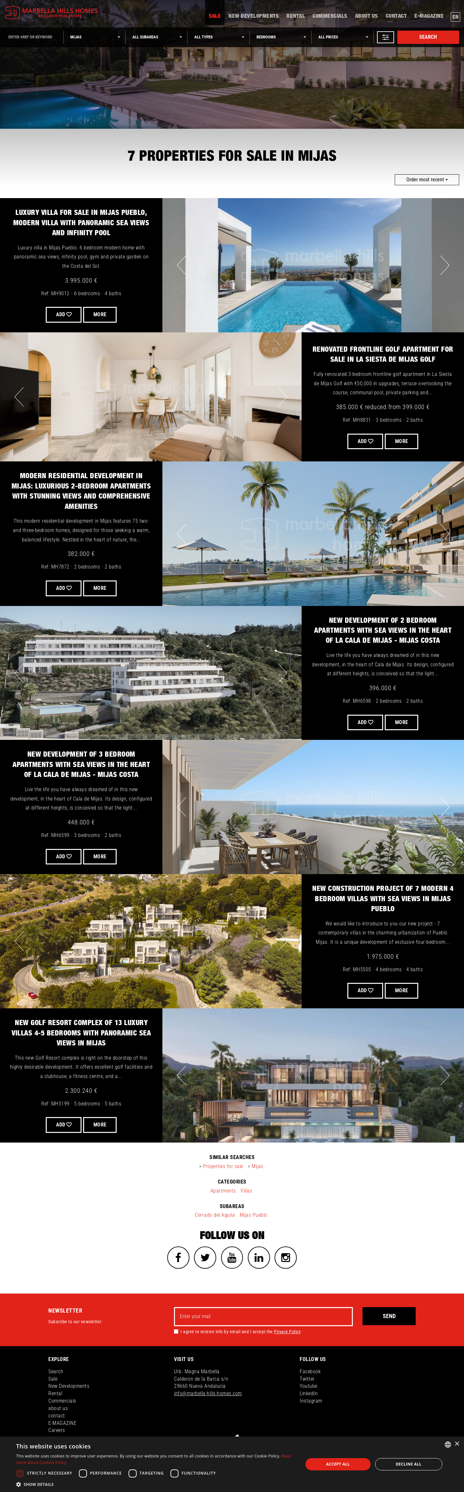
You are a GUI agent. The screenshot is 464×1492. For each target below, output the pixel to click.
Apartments (223, 1191)
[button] (385, 37)
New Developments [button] (253, 18)
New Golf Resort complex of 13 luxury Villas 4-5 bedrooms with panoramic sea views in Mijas (81, 1033)
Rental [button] (295, 18)
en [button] (455, 18)
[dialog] (232, 1464)
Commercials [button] (330, 18)
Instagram (311, 1401)
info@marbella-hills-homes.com (208, 1394)
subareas (232, 1206)
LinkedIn (309, 1394)
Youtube (308, 1387)
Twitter (307, 1379)
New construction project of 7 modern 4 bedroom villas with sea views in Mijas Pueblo (382, 898)
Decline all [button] (408, 1464)
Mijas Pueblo (253, 1215)
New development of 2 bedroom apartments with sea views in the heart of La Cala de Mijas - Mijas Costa (382, 630)
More (402, 441)
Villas (246, 1191)
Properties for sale (223, 1166)
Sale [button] (215, 18)
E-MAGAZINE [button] (429, 18)
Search (428, 37)
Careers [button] (56, 1431)
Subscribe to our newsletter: (75, 1322)
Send (389, 1316)
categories (232, 1182)
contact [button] (396, 18)
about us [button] (366, 18)
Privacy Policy (287, 1332)
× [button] (456, 1444)
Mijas (257, 1166)
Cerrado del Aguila (215, 1215)
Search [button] (55, 1372)
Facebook (310, 1372)
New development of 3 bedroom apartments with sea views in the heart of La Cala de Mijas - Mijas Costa (81, 764)
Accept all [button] (338, 1464)
